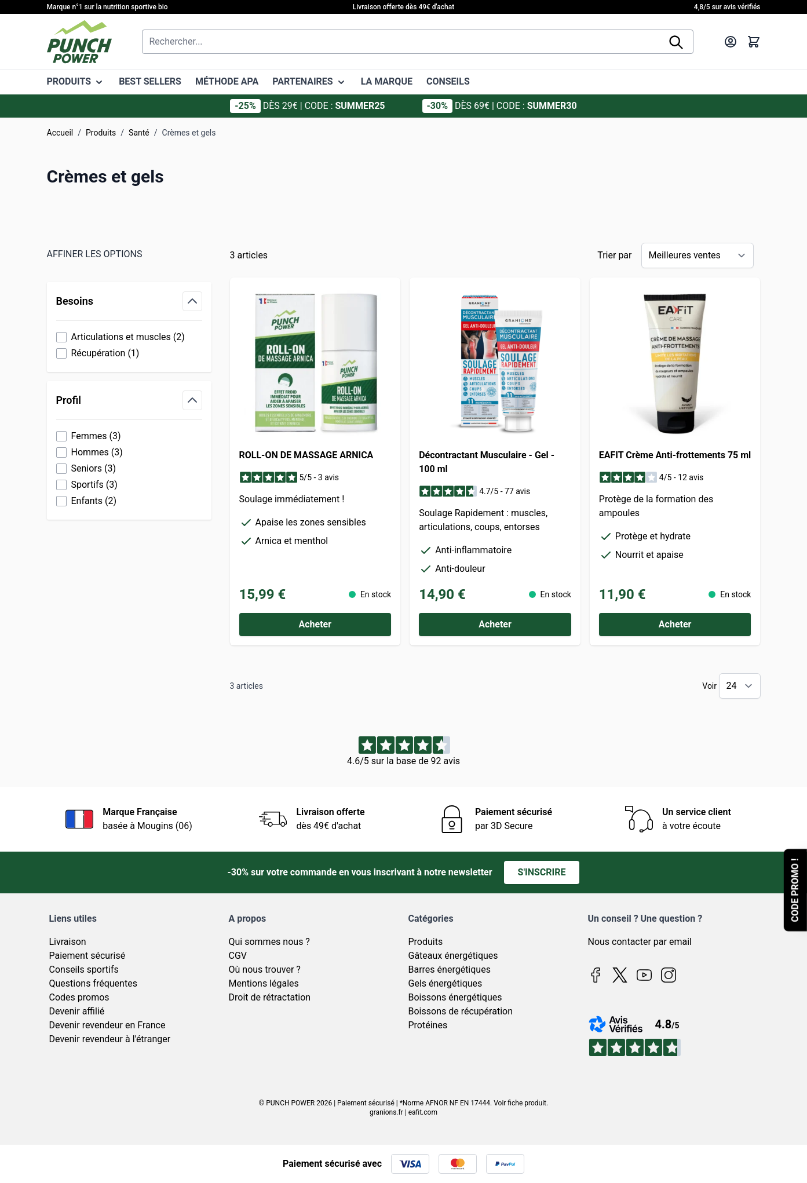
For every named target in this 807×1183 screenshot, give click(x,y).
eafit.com (422, 1112)
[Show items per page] (740, 686)
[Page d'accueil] (79, 42)
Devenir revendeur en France (107, 1025)
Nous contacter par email (640, 941)
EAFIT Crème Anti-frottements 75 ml (675, 455)
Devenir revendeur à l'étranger (110, 1039)
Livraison (67, 941)
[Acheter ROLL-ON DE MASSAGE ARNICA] (315, 624)
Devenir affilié (77, 1011)
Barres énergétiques (449, 969)
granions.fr (386, 1112)
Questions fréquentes (93, 983)
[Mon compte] (730, 42)
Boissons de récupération (460, 1011)
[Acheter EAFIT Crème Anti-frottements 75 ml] (675, 624)
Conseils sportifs (84, 969)
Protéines (428, 1025)
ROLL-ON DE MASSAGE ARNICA (306, 455)
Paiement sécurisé (87, 955)
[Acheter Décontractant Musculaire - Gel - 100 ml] (495, 624)
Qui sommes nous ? (269, 941)
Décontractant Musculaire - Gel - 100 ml (486, 462)
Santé (139, 132)
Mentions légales (264, 983)
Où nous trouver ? (265, 969)
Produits (101, 132)
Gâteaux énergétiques (453, 955)
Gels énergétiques (445, 983)
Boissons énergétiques (455, 997)
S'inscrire (542, 872)
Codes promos (79, 997)
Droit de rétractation (270, 997)
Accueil (60, 132)
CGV (238, 955)
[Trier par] (697, 255)
